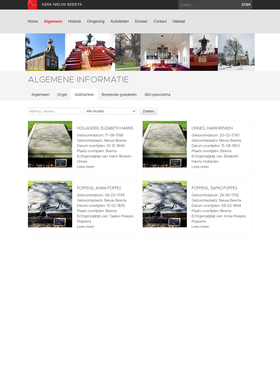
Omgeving (95, 21)
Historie (74, 21)
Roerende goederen (119, 95)
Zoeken (148, 111)
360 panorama (157, 95)
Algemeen (53, 21)
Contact (160, 21)
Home (33, 21)
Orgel (62, 95)
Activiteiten (119, 21)
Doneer (141, 21)
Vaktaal (178, 21)
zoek (246, 4)
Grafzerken (84, 95)
